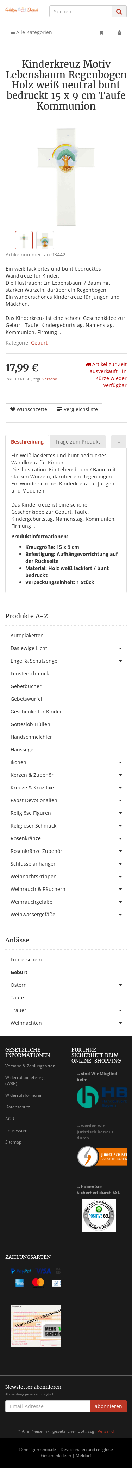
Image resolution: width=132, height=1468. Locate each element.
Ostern (69, 985)
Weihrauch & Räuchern (69, 889)
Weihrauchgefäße (69, 902)
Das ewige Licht (69, 648)
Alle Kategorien (31, 32)
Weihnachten (69, 1023)
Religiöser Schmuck (69, 825)
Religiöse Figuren (69, 813)
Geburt (39, 342)
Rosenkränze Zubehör (69, 851)
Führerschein (26, 959)
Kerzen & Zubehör (69, 775)
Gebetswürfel (26, 698)
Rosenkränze (69, 838)
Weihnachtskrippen (69, 876)
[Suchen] (80, 11)
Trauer (69, 1010)
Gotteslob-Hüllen (30, 724)
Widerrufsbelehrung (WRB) (25, 1080)
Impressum (16, 1130)
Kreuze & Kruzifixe (69, 787)
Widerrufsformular (23, 1095)
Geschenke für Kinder (36, 711)
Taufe (17, 997)
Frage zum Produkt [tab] (78, 441)
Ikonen (69, 762)
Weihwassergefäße (69, 914)
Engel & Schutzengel (69, 661)
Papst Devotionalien (69, 800)
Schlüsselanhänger (69, 863)
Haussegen (24, 749)
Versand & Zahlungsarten (30, 1066)
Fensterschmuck (30, 673)
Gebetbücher (26, 686)
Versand (49, 379)
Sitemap (13, 1142)
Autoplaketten (27, 635)
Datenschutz (17, 1107)
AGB (9, 1119)
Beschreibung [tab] (27, 441)
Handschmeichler (31, 736)
